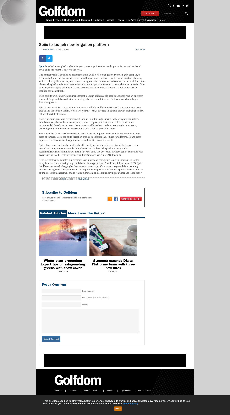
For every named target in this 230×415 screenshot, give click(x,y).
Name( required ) (88, 291)
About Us (58, 395)
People (120, 20)
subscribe (150, 13)
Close (118, 408)
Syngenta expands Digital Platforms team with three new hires (113, 264)
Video (58, 20)
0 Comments (140, 49)
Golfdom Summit (144, 395)
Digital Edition (126, 395)
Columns (85, 20)
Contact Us (73, 395)
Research (109, 20)
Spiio (41, 66)
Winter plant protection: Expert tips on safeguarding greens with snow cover (63, 264)
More (162, 20)
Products (97, 20)
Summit (136, 20)
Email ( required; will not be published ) (95, 298)
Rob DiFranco (49, 49)
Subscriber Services (92, 395)
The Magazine (71, 20)
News (49, 20)
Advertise (152, 20)
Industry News (83, 179)
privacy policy (130, 403)
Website (85, 304)
